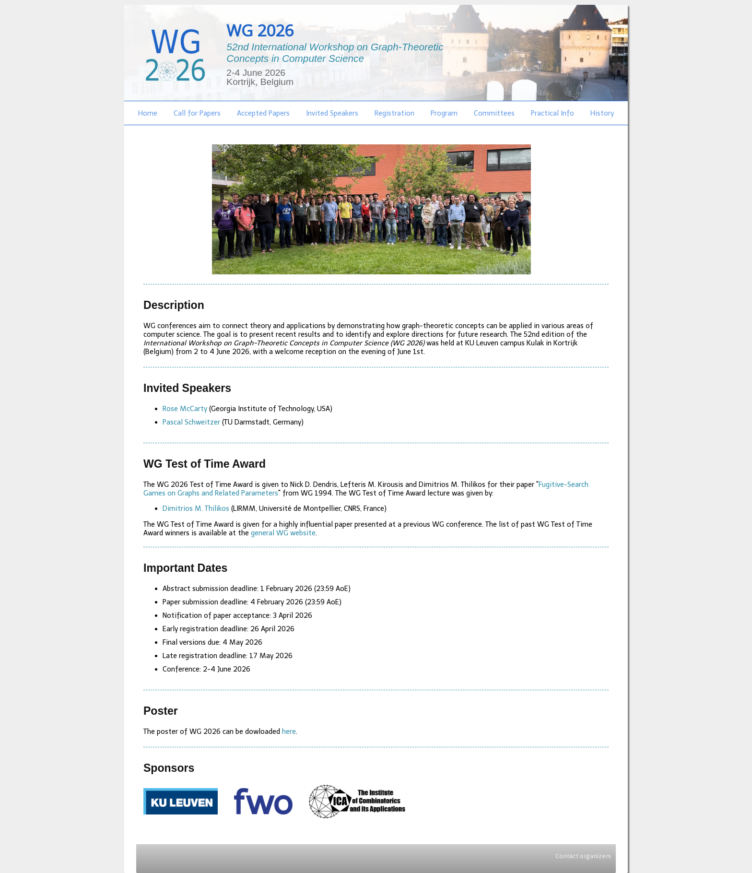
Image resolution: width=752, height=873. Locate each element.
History (602, 113)
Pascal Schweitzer (191, 422)
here (289, 731)
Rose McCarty (185, 408)
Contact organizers (583, 856)
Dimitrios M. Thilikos (196, 508)
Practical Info (552, 113)
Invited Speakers (332, 113)
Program (444, 113)
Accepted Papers (263, 113)
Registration (394, 113)
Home (147, 113)
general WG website (283, 533)
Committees (494, 113)
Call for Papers (197, 113)
